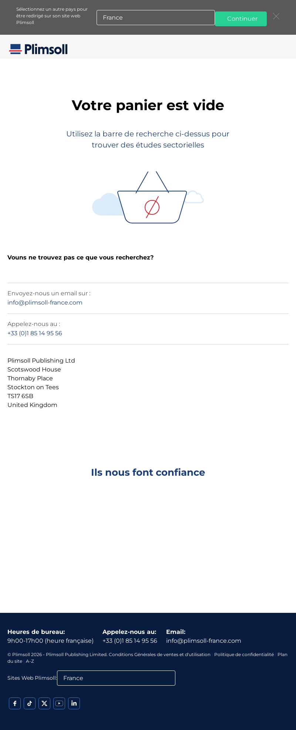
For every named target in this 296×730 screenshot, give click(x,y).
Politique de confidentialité (244, 654)
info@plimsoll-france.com (45, 302)
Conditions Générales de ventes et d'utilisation (160, 654)
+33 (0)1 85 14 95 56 (34, 333)
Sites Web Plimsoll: (32, 678)
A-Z (30, 661)
